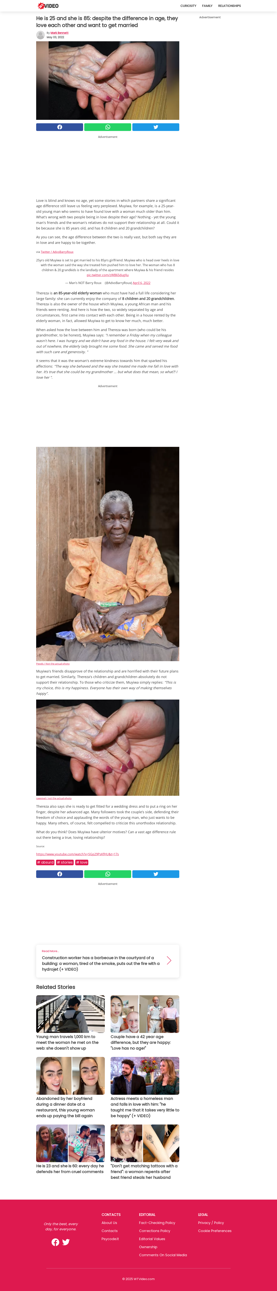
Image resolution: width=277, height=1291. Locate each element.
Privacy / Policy (211, 1222)
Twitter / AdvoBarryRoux (57, 252)
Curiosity (188, 6)
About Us (109, 1222)
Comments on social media (163, 1255)
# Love (81, 862)
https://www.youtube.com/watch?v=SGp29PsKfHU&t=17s (77, 854)
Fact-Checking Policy (157, 1222)
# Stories (65, 862)
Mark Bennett (59, 33)
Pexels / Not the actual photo (53, 663)
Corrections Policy (154, 1230)
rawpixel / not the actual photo (54, 798)
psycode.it (110, 1238)
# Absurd (45, 862)
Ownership (148, 1247)
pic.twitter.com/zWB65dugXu (108, 275)
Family (207, 6)
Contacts (110, 1230)
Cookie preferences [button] (215, 1230)
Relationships (229, 6)
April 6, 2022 (141, 283)
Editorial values (152, 1238)
